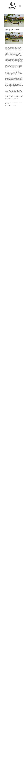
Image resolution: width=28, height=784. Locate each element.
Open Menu (20, 6)
